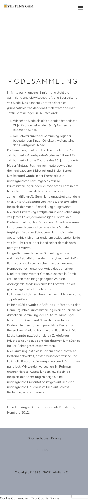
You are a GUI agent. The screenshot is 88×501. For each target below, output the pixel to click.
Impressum (44, 450)
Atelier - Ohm (63, 472)
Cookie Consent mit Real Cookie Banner (30, 498)
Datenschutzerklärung (44, 438)
